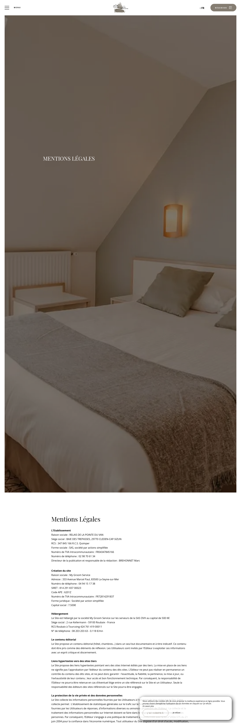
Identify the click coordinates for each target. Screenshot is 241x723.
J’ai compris (155, 713)
